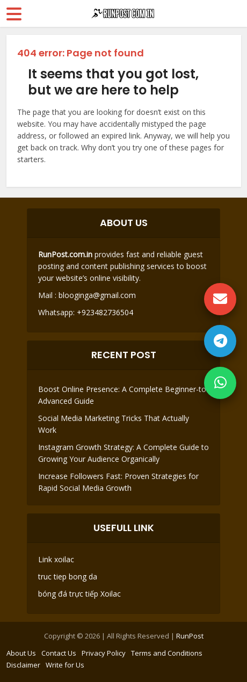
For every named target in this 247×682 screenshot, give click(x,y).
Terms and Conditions (166, 653)
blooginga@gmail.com (97, 295)
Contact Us (58, 653)
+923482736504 (104, 312)
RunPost (190, 636)
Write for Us (65, 665)
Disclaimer (23, 665)
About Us (21, 653)
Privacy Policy (104, 653)
